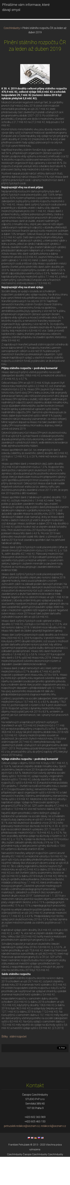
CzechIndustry (12, 56)
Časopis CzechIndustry (35, 1182)
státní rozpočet (18, 1064)
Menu (61, 6)
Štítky (4, 1064)
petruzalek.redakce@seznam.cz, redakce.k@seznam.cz (35, 1154)
